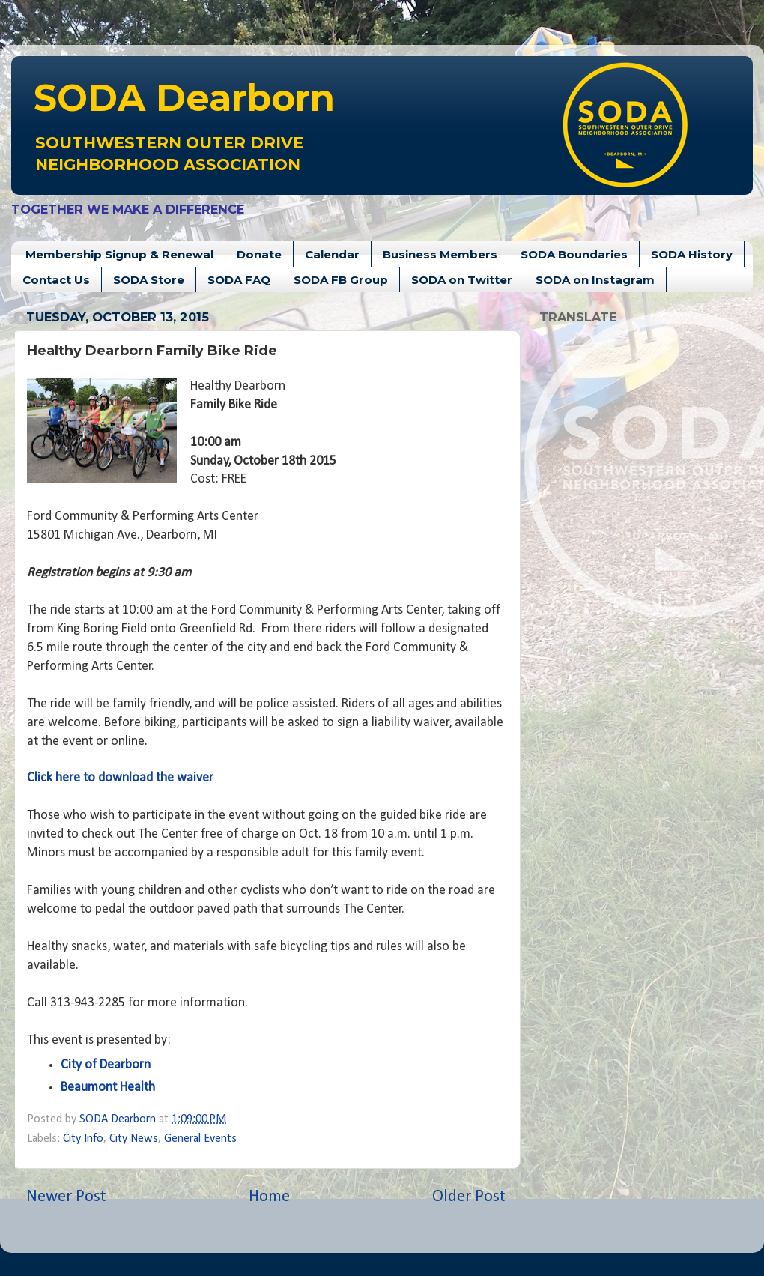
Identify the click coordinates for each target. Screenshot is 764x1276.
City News (133, 1139)
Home (269, 1197)
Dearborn (184, 98)
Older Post (469, 1197)
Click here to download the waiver (120, 778)
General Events (200, 1139)
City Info (83, 1139)
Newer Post (66, 1197)
